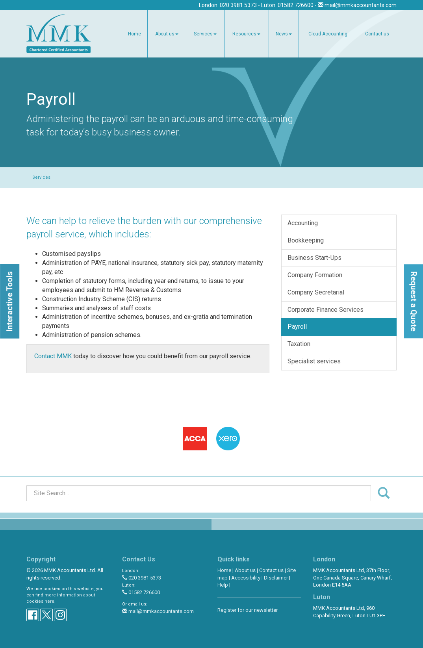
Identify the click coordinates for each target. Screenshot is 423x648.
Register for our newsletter (247, 610)
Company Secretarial (316, 292)
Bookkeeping (306, 240)
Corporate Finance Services (326, 309)
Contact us (377, 34)
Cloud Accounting (327, 34)
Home (134, 34)
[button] (9, 301)
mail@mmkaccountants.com (361, 5)
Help (222, 585)
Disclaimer (276, 578)
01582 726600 (141, 592)
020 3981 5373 (141, 578)
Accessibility (245, 578)
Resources (246, 34)
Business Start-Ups (314, 257)
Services (205, 34)
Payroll (297, 326)
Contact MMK (53, 356)
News (284, 34)
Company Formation (315, 275)
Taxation (299, 344)
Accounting (303, 223)
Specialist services (314, 361)
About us (166, 34)
